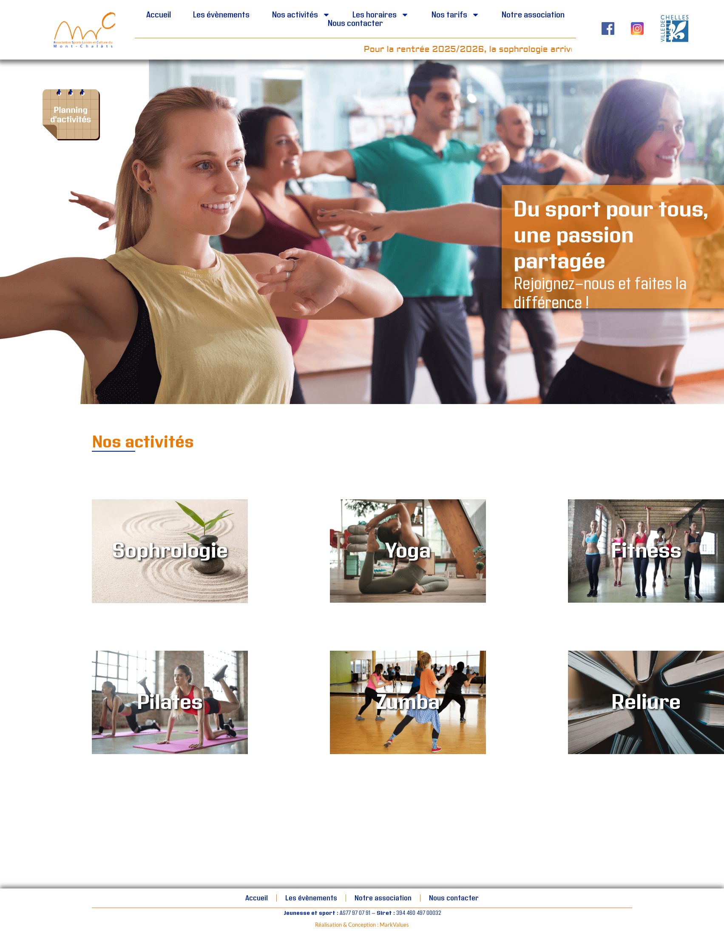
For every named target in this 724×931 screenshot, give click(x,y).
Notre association (533, 15)
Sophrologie (170, 551)
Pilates (170, 702)
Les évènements (221, 15)
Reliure (646, 702)
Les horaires (380, 15)
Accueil (158, 15)
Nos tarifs (456, 15)
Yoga (408, 551)
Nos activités (301, 15)
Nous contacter (355, 23)
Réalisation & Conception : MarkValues (362, 924)
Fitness (646, 551)
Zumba (408, 702)
